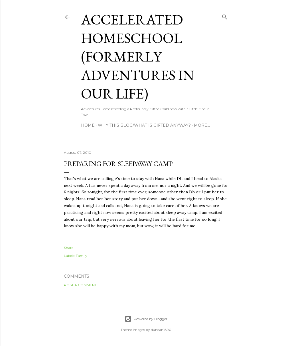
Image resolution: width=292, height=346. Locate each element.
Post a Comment (80, 285)
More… (202, 125)
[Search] (224, 15)
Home (88, 125)
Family (81, 255)
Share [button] (68, 247)
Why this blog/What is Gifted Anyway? (144, 125)
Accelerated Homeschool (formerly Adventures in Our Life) (137, 56)
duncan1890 (161, 329)
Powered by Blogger (146, 319)
